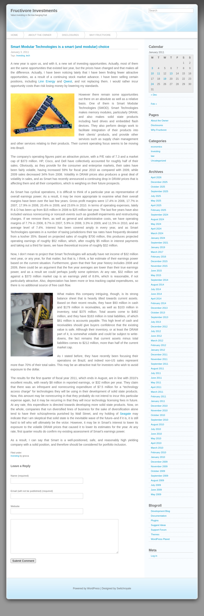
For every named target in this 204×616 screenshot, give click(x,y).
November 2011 (159, 359)
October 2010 (158, 415)
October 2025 (158, 186)
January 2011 (158, 401)
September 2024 (159, 214)
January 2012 (158, 350)
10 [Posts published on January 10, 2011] (152, 73)
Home (14, 35)
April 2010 (156, 443)
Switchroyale (124, 594)
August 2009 (157, 480)
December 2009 (159, 461)
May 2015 (156, 275)
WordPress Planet (160, 539)
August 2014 (157, 284)
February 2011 (158, 396)
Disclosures (70, 35)
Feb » (154, 104)
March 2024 (157, 233)
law (152, 156)
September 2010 (159, 420)
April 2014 (156, 298)
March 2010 (157, 447)
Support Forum (158, 529)
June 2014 (156, 294)
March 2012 (157, 340)
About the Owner (39, 35)
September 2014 (159, 280)
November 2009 (159, 466)
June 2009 (156, 489)
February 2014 (158, 303)
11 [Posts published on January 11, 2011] (158, 73)
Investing (20, 55)
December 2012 (159, 326)
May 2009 (156, 494)
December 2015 (159, 261)
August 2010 (157, 424)
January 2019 (158, 247)
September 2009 (159, 475)
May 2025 (156, 200)
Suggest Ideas (158, 525)
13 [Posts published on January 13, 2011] (171, 73)
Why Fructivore (100, 35)
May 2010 (156, 438)
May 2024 (156, 224)
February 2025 (158, 210)
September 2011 (159, 364)
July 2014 (156, 289)
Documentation (159, 515)
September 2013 (159, 317)
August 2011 (157, 368)
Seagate (125, 413)
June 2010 (156, 433)
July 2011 (156, 373)
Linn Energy (46, 81)
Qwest (68, 81)
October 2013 (158, 312)
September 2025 (159, 191)
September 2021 (159, 242)
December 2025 (159, 182)
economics (156, 146)
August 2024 (157, 219)
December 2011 (159, 354)
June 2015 (156, 270)
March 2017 (157, 252)
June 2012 (156, 336)
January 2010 (158, 457)
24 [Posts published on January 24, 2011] (152, 84)
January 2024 (158, 238)
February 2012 (158, 345)
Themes (155, 534)
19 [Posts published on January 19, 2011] (164, 78)
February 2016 (158, 256)
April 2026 (156, 177)
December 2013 (159, 308)
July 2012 (156, 331)
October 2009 (158, 471)
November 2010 (159, 410)
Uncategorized (158, 160)
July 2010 (156, 429)
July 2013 (156, 322)
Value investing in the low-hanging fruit (29, 15)
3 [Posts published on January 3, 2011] (152, 68)
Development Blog (160, 511)
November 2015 (159, 266)
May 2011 (156, 382)
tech (28, 55)
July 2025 (156, 196)
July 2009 (156, 485)
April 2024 (156, 228)
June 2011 (156, 378)
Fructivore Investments (34, 10)
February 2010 (158, 452)
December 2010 (159, 406)
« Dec (154, 94)
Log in (154, 556)
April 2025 (156, 205)
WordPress (93, 594)
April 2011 (156, 387)
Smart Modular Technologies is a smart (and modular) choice (60, 47)
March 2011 (157, 392)
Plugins (155, 520)
